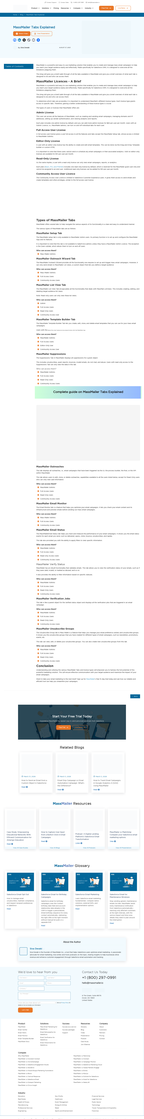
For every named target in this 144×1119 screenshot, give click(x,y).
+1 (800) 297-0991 (77, 2)
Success (65, 1024)
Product (34, 8)
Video (83, 1032)
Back (135, 696)
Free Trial (106, 8)
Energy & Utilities (61, 1105)
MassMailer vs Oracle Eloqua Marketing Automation (35, 1070)
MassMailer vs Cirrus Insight (27, 1085)
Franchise (95, 1111)
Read (24, 787)
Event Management (61, 1102)
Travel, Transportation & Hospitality (104, 1108)
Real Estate (22, 1099)
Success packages (68, 1030)
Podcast (83, 1038)
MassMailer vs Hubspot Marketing (29, 1082)
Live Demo (123, 8)
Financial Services (98, 1096)
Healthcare (58, 1099)
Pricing (56, 8)
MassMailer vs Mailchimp (81, 1056)
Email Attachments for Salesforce (48, 1044)
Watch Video (22, 33)
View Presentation (42, 33)
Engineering (22, 1111)
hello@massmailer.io (92, 2)
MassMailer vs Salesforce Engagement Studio (33, 1064)
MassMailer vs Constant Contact (29, 1059)
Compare (76, 8)
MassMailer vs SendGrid (26, 1067)
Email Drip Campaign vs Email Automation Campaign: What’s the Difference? (70, 783)
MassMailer (90, 679)
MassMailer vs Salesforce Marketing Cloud (87, 1064)
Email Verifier (22, 1030)
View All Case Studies (20, 848)
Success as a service (69, 1027)
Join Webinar (85, 1044)
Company (103, 1024)
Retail (57, 1108)
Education (21, 1096)
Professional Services (25, 1108)
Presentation (85, 1035)
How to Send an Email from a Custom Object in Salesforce (34, 781)
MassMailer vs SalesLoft (81, 1082)
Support (65, 1032)
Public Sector (96, 1102)
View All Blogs (55, 848)
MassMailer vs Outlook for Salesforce (86, 1076)
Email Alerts (22, 1032)
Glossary (84, 1027)
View (113, 841)
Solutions (45, 8)
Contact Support (51, 2)
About (101, 1027)
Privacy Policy (65, 1002)
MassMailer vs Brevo (25, 1073)
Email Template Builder (26, 1038)
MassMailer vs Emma (80, 1070)
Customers (103, 1030)
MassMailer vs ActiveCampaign (28, 1062)
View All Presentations (123, 848)
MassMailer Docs (23, 1041)
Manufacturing (23, 1105)
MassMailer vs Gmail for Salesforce (85, 1079)
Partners (102, 1032)
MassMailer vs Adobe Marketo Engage (86, 1067)
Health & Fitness (23, 1102)
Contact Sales (63, 2)
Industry (88, 8)
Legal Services (97, 1099)
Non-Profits (59, 1096)
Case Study (84, 1041)
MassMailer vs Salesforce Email (28, 1079)
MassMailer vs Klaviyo (80, 1073)
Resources (65, 8)
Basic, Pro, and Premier (54, 167)
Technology (96, 1105)
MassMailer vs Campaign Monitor (84, 1062)
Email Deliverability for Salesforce (48, 1033)
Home (15, 14)
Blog (21, 14)
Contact (102, 1038)
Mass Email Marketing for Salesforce (48, 1028)
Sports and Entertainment (64, 1111)
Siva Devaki (25, 47)
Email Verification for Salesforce (47, 1039)
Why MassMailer (23, 1056)
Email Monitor (23, 1035)
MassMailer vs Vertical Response (29, 1076)
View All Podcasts (89, 848)
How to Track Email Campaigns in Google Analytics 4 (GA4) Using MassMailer (107, 783)
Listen (78, 843)
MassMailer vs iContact (81, 1059)
